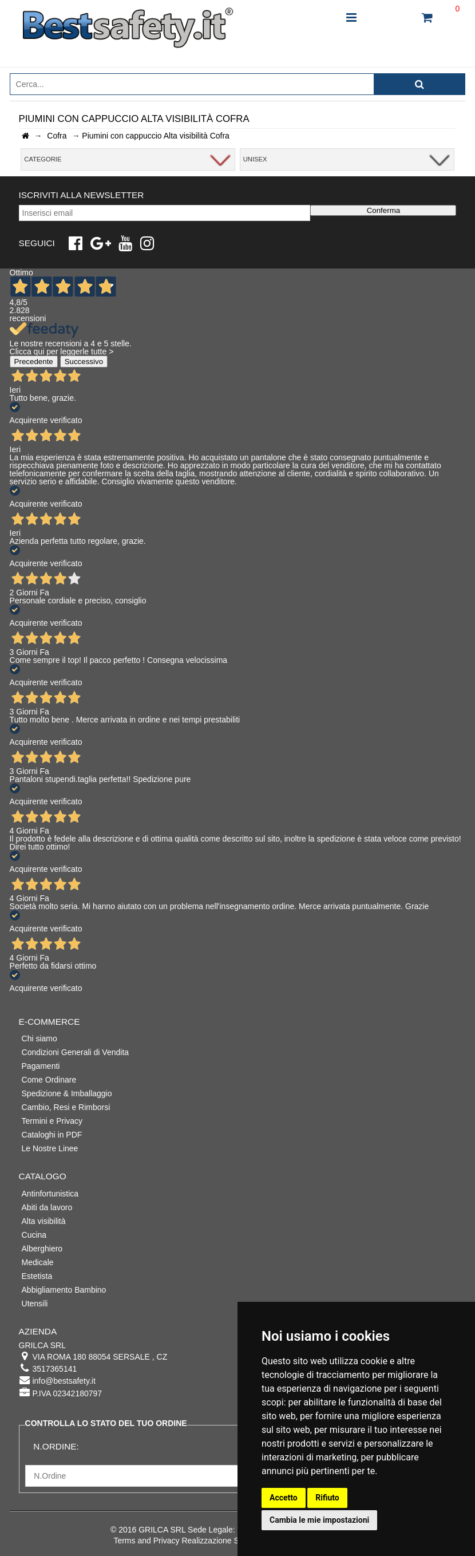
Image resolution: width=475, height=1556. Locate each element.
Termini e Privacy (52, 1120)
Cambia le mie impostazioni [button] (319, 1520)
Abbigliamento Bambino (64, 1289)
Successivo (84, 361)
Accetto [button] (284, 1497)
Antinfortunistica (50, 1193)
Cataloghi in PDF (52, 1134)
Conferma (384, 210)
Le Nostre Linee (50, 1148)
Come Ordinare (49, 1079)
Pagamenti (41, 1066)
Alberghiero (42, 1248)
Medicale (38, 1262)
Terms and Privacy (146, 1540)
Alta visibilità (44, 1221)
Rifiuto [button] (327, 1497)
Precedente (33, 361)
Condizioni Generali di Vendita (75, 1052)
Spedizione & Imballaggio (67, 1093)
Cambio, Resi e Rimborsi (66, 1107)
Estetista (37, 1276)
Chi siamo (39, 1038)
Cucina (34, 1234)
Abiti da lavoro (47, 1207)
